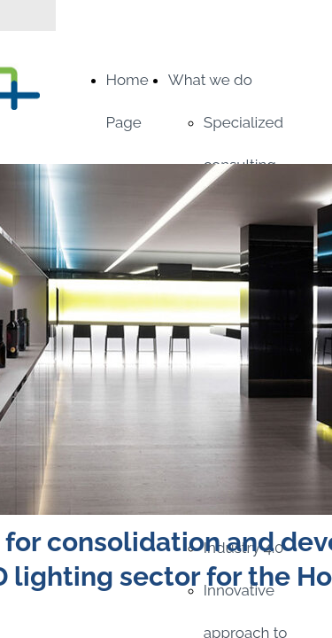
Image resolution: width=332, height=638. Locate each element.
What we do (210, 80)
